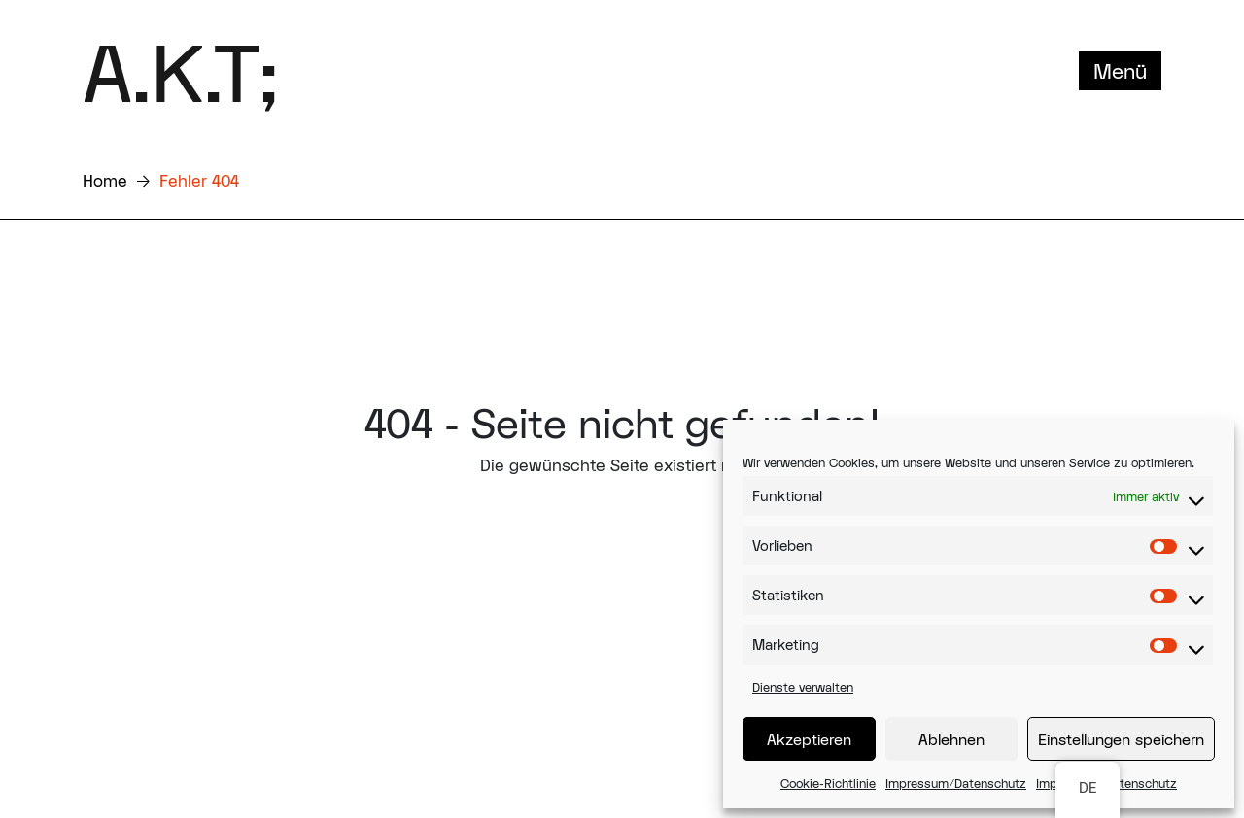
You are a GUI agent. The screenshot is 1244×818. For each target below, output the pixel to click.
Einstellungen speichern (1121, 739)
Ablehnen (951, 739)
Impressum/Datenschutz (955, 783)
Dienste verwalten (802, 687)
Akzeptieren (809, 739)
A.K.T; (180, 71)
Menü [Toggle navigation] (1120, 71)
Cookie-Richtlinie (828, 783)
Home (105, 180)
